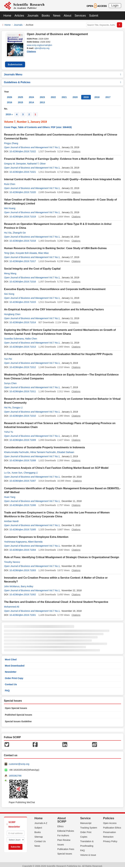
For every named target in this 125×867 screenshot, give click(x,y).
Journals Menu (62, 71)
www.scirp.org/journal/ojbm (39, 45)
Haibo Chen (31, 335)
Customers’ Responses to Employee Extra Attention (36, 534)
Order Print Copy (14, 675)
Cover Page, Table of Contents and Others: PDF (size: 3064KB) (38, 124)
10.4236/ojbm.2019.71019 (22, 213)
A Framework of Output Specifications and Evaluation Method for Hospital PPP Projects (58, 351)
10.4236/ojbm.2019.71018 (22, 238)
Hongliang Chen (12, 311)
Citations (31, 51)
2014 (31, 99)
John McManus (12, 583)
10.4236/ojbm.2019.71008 (22, 457)
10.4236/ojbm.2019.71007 (22, 478)
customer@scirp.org (19, 761)
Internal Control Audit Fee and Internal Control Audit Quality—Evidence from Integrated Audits (62, 176)
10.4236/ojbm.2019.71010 (22, 413)
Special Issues (64, 850)
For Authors (63, 832)
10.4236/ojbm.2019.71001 (22, 612)
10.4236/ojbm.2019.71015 (22, 299)
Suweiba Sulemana (14, 335)
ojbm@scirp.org (42, 48)
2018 (96, 94)
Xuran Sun (17, 469)
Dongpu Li (17, 404)
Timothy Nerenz (12, 559)
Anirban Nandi (11, 518)
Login (114, 5)
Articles (19, 15)
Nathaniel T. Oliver (36, 160)
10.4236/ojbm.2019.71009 (22, 437)
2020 (75, 94)
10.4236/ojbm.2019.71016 (22, 278)
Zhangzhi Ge (19, 229)
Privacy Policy (110, 838)
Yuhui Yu (8, 429)
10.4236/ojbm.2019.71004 (22, 547)
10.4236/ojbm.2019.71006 (22, 502)
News (56, 15)
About (67, 15)
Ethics (60, 823)
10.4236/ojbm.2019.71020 (22, 189)
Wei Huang (9, 205)
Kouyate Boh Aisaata (26, 250)
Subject (38, 824)
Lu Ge (7, 469)
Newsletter (10, 669)
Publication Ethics (112, 824)
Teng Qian (9, 250)
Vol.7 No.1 (54, 144)
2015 (20, 99)
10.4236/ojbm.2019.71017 (22, 258)
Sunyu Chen (10, 380)
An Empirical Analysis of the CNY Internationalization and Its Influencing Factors (54, 306)
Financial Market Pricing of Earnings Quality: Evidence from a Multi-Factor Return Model (58, 156)
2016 (9, 99)
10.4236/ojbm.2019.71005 (22, 526)
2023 (42, 94)
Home (7, 15)
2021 (64, 94)
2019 (86, 94)
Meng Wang (10, 270)
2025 (20, 94)
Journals (32, 15)
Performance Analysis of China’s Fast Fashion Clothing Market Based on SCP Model (56, 465)
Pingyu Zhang (11, 140)
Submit (93, 15)
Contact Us (11, 681)
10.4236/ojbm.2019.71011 (22, 388)
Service (85, 815)
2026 (9, 94)
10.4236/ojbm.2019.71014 (22, 319)
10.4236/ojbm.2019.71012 (22, 364)
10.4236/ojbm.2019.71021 (22, 169)
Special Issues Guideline (18, 718)
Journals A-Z (41, 820)
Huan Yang (9, 494)
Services (80, 15)
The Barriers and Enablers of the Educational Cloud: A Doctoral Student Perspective (56, 599)
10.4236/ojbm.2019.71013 (22, 344)
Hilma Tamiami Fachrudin (43, 449)
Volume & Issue (88, 852)
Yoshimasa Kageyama (15, 538)
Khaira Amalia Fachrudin (16, 449)
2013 (42, 99)
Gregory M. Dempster (15, 160)
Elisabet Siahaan (65, 449)
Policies (108, 815)
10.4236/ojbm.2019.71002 (22, 591)
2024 (31, 94)
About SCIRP (61, 817)
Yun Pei (8, 356)
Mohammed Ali (11, 603)
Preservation (109, 829)
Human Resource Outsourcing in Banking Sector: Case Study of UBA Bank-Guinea (55, 245)
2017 (107, 94)
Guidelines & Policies (62, 79)
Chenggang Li (31, 469)
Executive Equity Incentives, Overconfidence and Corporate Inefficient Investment (54, 286)
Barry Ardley (27, 583)
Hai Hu (7, 404)
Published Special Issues (18, 712)
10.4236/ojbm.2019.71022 (22, 148)
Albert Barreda (35, 538)
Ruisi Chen (9, 181)
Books (46, 15)
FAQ (7, 687)
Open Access (110, 820)
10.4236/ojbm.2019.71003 (22, 567)
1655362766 (15, 772)
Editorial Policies (65, 828)
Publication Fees (65, 846)
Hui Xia (7, 229)
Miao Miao (43, 250)
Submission (15, 61)
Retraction (108, 834)
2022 (53, 94)
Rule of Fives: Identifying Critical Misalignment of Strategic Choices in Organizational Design (61, 554)
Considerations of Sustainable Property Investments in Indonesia (44, 444)
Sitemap (39, 834)
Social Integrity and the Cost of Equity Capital (32, 265)
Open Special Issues (16, 705)
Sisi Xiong (9, 291)
